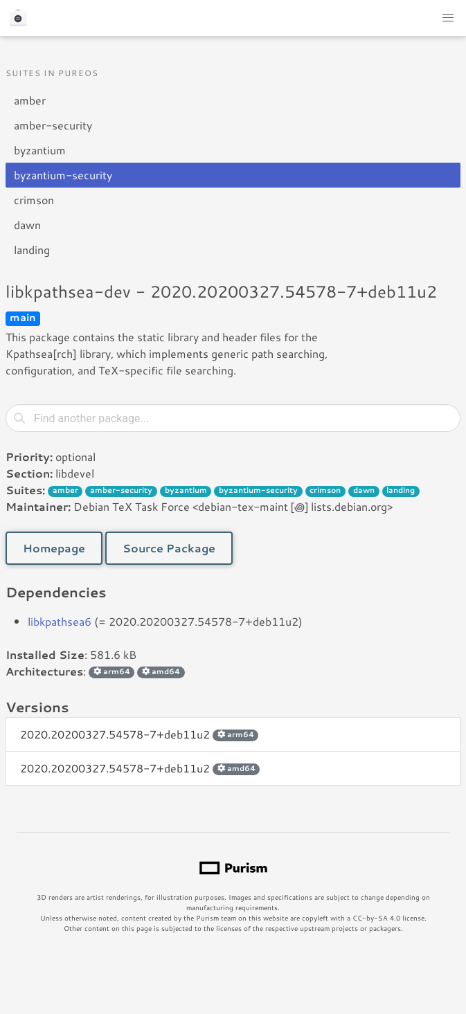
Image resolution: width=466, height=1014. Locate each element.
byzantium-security (63, 175)
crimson (34, 200)
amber (30, 100)
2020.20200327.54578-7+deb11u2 (139, 734)
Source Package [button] (169, 548)
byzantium (40, 150)
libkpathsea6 (59, 621)
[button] (448, 18)
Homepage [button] (54, 548)
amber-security (53, 125)
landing (32, 249)
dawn (27, 225)
